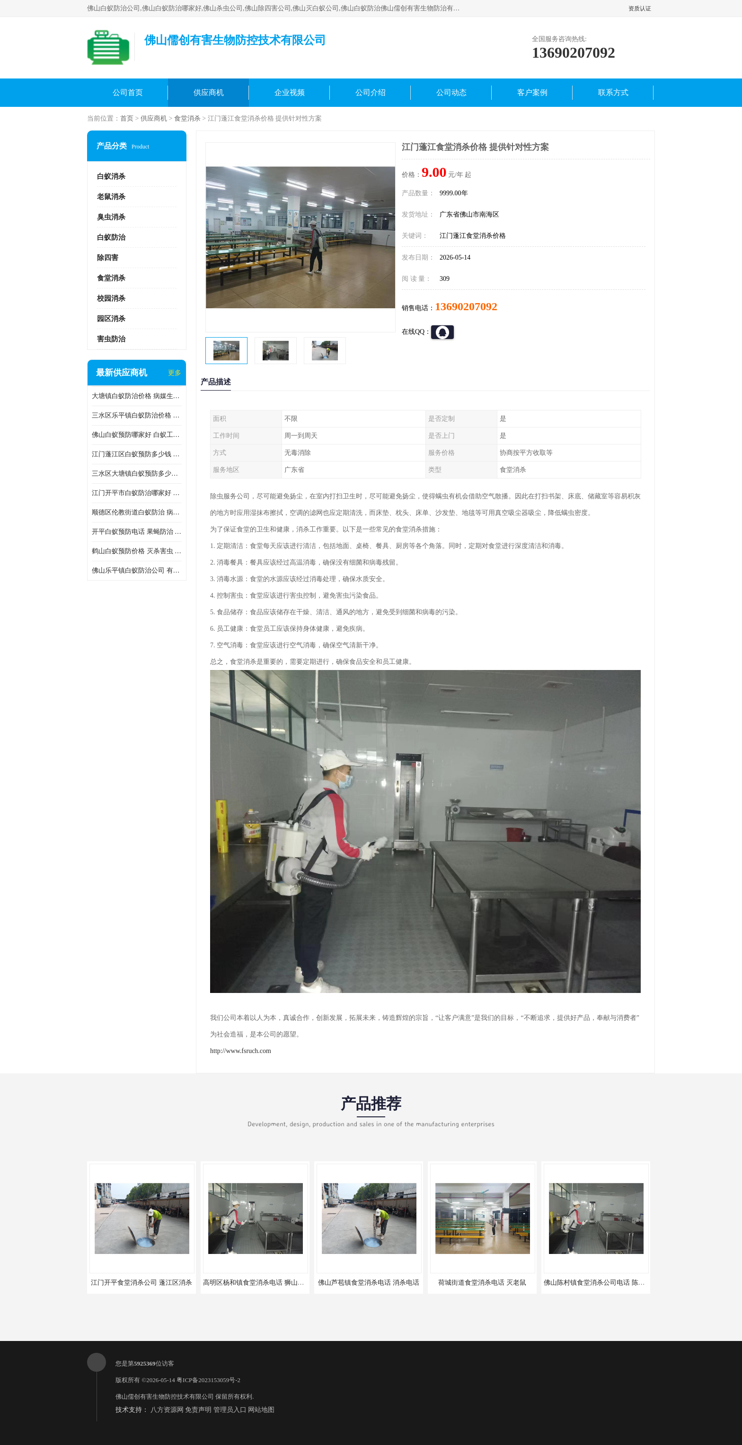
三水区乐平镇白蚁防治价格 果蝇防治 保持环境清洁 (137, 415)
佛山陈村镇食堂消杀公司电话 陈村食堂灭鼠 (607, 1282)
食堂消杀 (187, 118)
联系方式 (613, 92)
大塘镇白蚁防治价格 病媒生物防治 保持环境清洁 (137, 396)
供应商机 (209, 92)
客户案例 (532, 92)
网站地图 (261, 1409)
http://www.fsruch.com (240, 1050)
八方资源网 (167, 1409)
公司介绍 (370, 92)
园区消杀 (111, 318)
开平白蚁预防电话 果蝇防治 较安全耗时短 (137, 531)
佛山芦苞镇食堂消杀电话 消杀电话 (368, 1282)
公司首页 (128, 92)
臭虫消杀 (111, 217)
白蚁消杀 (111, 176)
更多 (174, 372)
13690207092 (466, 306)
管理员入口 (230, 1409)
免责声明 (198, 1409)
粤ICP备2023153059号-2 (208, 1380)
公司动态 (451, 92)
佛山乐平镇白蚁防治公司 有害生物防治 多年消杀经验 (137, 570)
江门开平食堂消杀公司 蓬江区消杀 (141, 1282)
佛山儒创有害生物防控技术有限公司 (164, 1396)
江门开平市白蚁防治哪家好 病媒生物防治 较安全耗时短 (137, 492)
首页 (126, 118)
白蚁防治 (111, 237)
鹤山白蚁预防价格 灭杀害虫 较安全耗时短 (137, 551)
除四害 (107, 257)
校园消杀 (111, 298)
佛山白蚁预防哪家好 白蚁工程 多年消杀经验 (137, 434)
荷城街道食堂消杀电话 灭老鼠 (482, 1282)
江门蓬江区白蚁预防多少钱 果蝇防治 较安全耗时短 (137, 454)
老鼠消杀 (111, 196)
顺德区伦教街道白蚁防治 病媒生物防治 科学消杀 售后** (137, 512)
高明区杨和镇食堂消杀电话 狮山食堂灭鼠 (263, 1282)
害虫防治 (111, 339)
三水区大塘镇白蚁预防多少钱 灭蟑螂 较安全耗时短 (137, 473)
